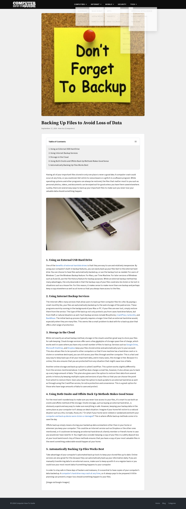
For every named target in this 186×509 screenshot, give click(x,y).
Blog (164, 503)
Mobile (108, 4)
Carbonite (131, 315)
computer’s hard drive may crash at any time (81, 473)
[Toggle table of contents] (135, 142)
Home (158, 503)
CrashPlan (121, 315)
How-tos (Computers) (66, 128)
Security (122, 4)
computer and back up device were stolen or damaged (69, 416)
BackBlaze (50, 318)
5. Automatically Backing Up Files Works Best (68, 165)
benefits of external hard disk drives (71, 265)
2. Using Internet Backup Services (63, 153)
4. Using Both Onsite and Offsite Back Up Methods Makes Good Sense (79, 161)
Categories (172, 503)
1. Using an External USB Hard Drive (64, 149)
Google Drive (132, 344)
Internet (95, 4)
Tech (132, 4)
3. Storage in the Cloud (58, 157)
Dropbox (71, 348)
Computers (79, 4)
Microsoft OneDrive (54, 348)
